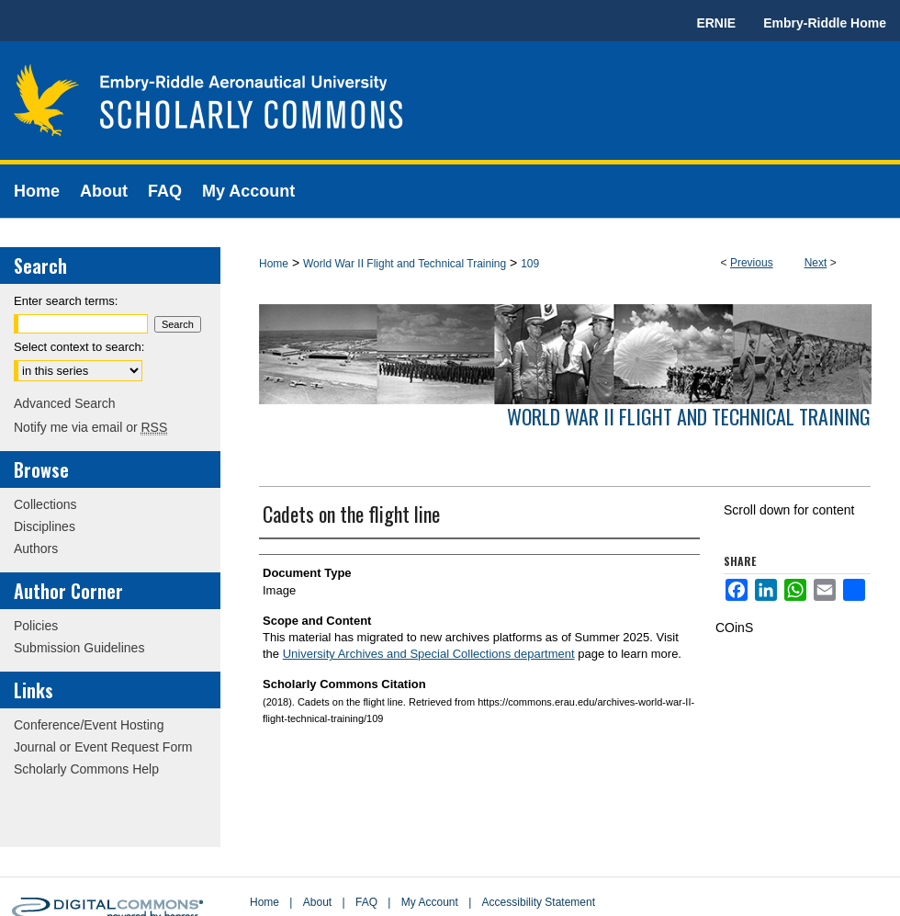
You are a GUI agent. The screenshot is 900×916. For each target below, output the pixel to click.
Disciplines (44, 526)
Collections (45, 504)
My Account (429, 902)
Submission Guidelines (79, 647)
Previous (751, 262)
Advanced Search (65, 403)
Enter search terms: (66, 301)
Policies (36, 625)
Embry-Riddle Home (824, 23)
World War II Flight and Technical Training (404, 263)
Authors (36, 548)
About (317, 902)
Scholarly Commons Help (86, 769)
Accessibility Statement (538, 902)
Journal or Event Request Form (103, 747)
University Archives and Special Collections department (429, 654)
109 (530, 263)
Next (815, 262)
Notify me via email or (90, 427)
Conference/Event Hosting (88, 725)
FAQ (366, 902)
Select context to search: (79, 347)
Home (273, 263)
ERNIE (716, 23)
